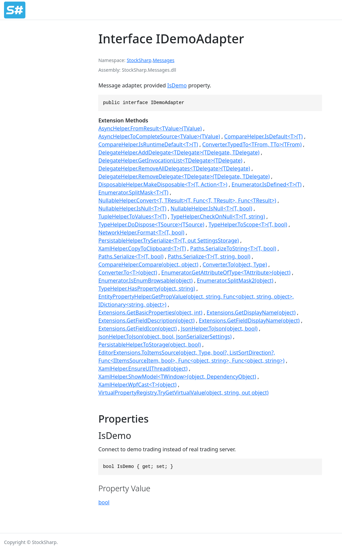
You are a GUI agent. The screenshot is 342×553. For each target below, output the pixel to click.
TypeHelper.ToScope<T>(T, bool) (247, 224)
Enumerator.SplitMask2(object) (235, 280)
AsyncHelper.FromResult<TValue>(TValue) (150, 128)
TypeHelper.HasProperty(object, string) (146, 288)
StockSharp (139, 60)
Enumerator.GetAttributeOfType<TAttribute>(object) (226, 272)
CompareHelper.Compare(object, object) (148, 264)
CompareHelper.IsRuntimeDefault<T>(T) (148, 144)
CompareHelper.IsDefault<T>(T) (263, 136)
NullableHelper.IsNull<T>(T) (132, 208)
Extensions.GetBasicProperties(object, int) (150, 312)
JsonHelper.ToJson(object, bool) (219, 328)
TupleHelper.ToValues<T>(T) (132, 216)
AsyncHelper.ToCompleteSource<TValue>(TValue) (159, 136)
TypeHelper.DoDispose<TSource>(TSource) (151, 224)
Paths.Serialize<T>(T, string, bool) (209, 256)
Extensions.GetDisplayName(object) (251, 312)
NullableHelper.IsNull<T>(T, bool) (211, 208)
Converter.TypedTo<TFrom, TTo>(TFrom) (252, 144)
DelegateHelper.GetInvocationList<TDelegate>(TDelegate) (170, 160)
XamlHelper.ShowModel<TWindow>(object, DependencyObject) (177, 376)
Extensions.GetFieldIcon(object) (137, 328)
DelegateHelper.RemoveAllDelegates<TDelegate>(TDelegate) (174, 168)
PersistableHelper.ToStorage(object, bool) (149, 344)
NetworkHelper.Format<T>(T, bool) (141, 232)
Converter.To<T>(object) (127, 272)
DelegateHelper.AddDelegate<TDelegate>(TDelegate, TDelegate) (179, 152)
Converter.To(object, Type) (235, 264)
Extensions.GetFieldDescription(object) (146, 320)
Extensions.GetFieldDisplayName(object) (249, 320)
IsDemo (177, 85)
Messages (163, 60)
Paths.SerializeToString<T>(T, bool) (233, 248)
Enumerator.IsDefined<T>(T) (266, 184)
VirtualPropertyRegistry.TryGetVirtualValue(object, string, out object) (183, 392)
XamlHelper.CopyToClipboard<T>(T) (142, 248)
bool (103, 502)
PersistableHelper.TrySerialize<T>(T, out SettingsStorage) (168, 240)
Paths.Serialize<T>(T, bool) (130, 256)
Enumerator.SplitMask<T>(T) (133, 192)
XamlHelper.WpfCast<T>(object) (137, 384)
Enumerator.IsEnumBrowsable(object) (145, 280)
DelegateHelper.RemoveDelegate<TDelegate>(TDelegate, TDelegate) (184, 176)
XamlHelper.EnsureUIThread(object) (142, 368)
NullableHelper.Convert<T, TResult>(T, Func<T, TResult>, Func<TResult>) (187, 200)
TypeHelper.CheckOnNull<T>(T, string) (218, 216)
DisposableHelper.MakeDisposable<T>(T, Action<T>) (162, 184)
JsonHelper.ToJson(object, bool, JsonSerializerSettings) (164, 336)
